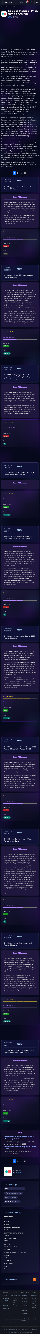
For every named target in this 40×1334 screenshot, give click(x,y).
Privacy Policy (15, 1304)
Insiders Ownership (12, 1227)
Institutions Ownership (13, 1233)
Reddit (34, 1301)
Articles (24, 1295)
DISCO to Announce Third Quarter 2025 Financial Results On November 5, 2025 (19, 474)
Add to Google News (34, 1305)
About (6, 1295)
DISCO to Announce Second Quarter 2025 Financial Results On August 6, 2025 (20, 748)
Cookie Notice (15, 1299)
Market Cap (8, 1216)
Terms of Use (15, 1295)
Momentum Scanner (25, 1305)
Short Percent (10, 1238)
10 (25, 173)
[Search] (31, 2)
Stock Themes (24, 1309)
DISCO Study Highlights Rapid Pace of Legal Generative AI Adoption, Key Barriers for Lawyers (18, 377)
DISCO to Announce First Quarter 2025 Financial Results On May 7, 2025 (18, 1051)
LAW (10, 17)
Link (5, 1257)
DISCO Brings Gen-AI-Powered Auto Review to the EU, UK (18, 840)
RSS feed (34, 1295)
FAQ (5, 1303)
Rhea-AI (6, 1306)
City (5, 1266)
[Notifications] (26, 2)
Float (6, 1222)
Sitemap (6, 1308)
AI (5, 443)
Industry (7, 1244)
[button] (21, 2)
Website (7, 1255)
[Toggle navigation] (36, 2)
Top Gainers (24, 1298)
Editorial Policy (6, 1299)
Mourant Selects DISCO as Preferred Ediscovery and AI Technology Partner (18, 537)
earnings (7, 353)
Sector (7, 1249)
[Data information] (20, 1213)
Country (7, 1261)
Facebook (34, 1298)
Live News (24, 1313)
